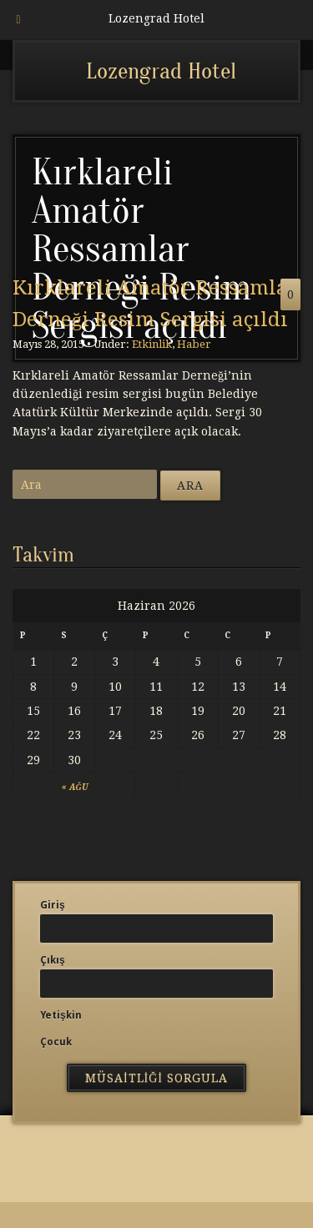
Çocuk (56, 1042)
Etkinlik (152, 344)
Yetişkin (61, 1015)
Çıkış (52, 960)
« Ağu (75, 787)
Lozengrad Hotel (161, 71)
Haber (194, 344)
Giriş (52, 905)
